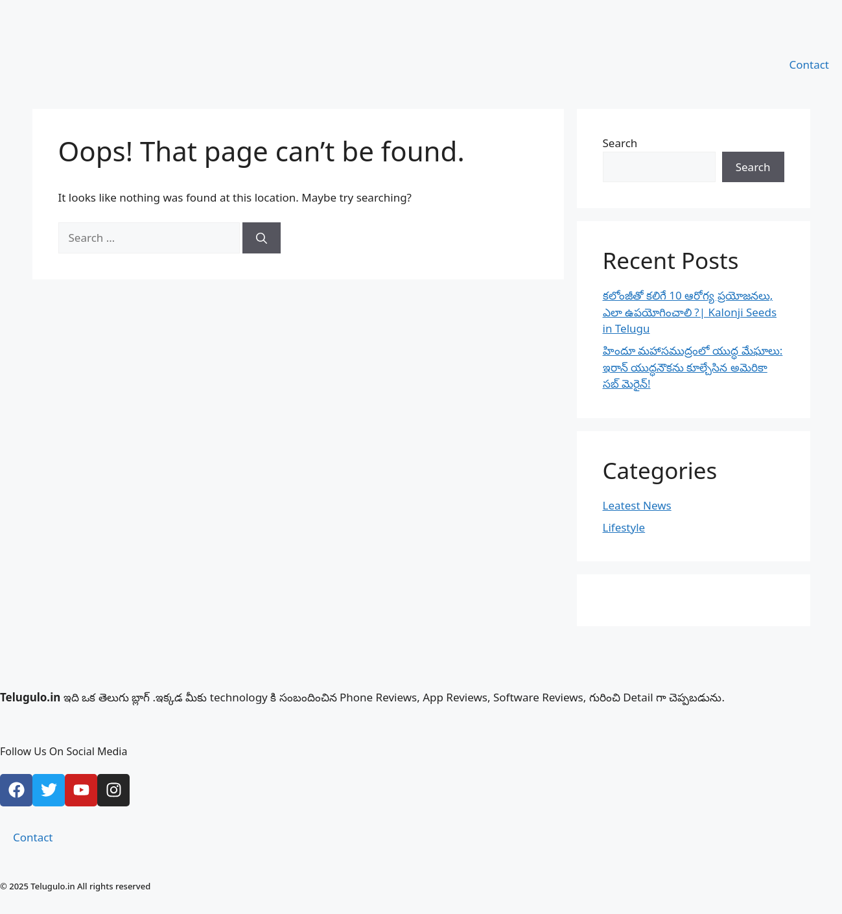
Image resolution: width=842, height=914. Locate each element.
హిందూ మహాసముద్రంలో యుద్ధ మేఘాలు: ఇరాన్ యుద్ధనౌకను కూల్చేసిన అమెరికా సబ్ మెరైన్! (693, 367)
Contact (809, 64)
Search (620, 142)
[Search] (261, 237)
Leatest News (637, 505)
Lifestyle (624, 527)
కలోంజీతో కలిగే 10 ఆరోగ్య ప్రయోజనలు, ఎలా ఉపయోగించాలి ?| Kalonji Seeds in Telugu (690, 312)
